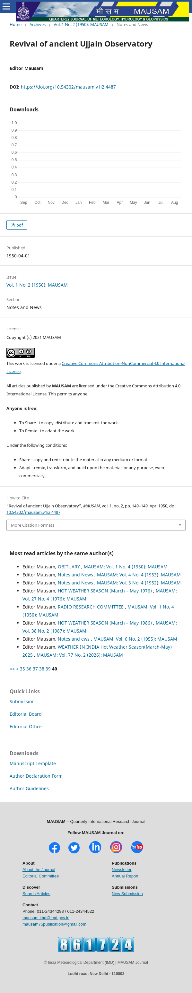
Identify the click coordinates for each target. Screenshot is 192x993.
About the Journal (38, 869)
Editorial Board (26, 714)
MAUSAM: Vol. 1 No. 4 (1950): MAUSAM (126, 567)
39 (48, 669)
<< (12, 669)
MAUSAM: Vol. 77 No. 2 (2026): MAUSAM (80, 655)
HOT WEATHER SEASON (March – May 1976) (105, 591)
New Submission (127, 893)
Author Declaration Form (36, 776)
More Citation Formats (32, 525)
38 (41, 669)
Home (16, 24)
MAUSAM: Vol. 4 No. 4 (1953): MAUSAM (139, 575)
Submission (22, 701)
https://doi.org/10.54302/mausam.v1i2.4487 (68, 87)
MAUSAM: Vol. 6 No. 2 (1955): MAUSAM (135, 639)
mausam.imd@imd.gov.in (45, 917)
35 (22, 669)
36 (28, 669)
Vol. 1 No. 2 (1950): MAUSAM (81, 24)
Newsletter (121, 869)
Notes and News (76, 575)
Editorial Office (26, 726)
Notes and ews (74, 639)
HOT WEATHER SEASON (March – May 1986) (105, 623)
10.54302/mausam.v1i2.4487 (33, 512)
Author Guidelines (29, 788)
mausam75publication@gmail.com (54, 924)
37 (35, 669)
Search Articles (36, 893)
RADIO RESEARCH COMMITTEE (91, 607)
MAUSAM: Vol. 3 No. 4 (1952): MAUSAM (139, 583)
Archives (38, 24)
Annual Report (125, 876)
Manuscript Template (33, 763)
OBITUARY (69, 567)
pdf (19, 225)
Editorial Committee (40, 876)
